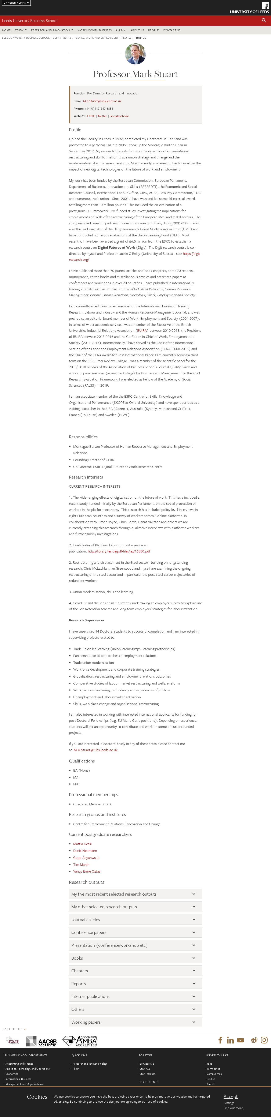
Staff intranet (147, 1074)
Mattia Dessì (82, 843)
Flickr (76, 1069)
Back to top (12, 1029)
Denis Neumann (85, 850)
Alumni (121, 30)
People (153, 30)
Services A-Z (147, 1063)
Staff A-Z (145, 1069)
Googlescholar (119, 115)
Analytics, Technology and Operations (28, 1069)
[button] (264, 20)
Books (77, 958)
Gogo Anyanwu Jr (86, 857)
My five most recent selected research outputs (114, 894)
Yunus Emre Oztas (86, 871)
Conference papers (88, 932)
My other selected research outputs (104, 906)
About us (137, 30)
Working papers (86, 1022)
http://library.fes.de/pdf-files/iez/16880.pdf (119, 551)
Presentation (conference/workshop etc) (109, 945)
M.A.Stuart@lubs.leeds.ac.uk (102, 100)
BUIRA (142, 330)
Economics (12, 1074)
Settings (229, 1102)
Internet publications (90, 996)
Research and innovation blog (90, 1063)
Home (6, 30)
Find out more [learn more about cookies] (233, 1107)
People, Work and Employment (97, 38)
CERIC (91, 115)
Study (19, 30)
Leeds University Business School (29, 20)
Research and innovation (50, 30)
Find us (211, 1079)
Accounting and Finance (19, 1063)
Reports (78, 983)
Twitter (102, 115)
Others (77, 1009)
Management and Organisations (24, 1084)
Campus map (214, 1074)
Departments (62, 38)
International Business (18, 1079)
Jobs (209, 1063)
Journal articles (85, 919)
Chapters (79, 970)
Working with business (94, 30)
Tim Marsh (81, 864)
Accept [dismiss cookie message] (231, 1096)
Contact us (171, 30)
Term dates (213, 1069)
